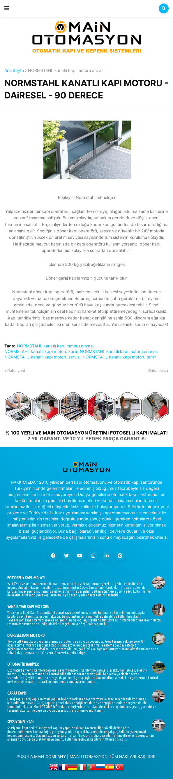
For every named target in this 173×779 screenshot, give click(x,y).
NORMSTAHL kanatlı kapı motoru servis (42, 357)
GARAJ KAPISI (17, 693)
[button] (6, 8)
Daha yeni (16, 370)
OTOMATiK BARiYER (23, 664)
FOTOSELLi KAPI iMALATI (26, 577)
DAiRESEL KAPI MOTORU (26, 635)
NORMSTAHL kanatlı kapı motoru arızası (66, 70)
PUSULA (25, 756)
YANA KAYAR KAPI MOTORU (28, 606)
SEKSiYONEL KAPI (20, 722)
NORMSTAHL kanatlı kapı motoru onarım (118, 351)
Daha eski (157, 370)
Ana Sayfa (14, 70)
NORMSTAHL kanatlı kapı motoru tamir (119, 357)
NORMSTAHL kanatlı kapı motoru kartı (40, 351)
